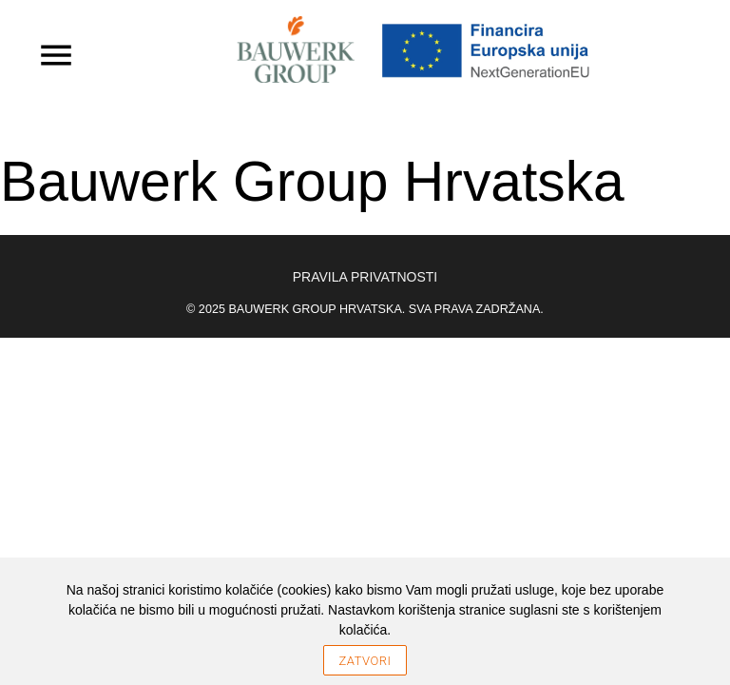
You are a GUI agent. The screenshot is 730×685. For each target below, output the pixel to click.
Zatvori (365, 661)
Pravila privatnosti (365, 276)
